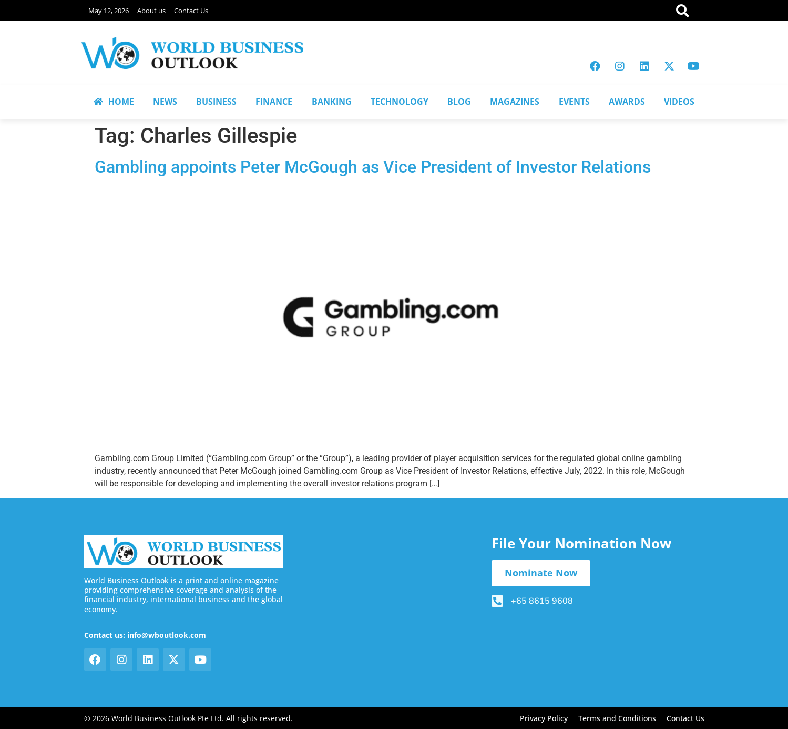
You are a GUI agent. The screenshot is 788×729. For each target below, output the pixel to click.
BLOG (459, 101)
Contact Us (191, 10)
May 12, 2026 (108, 10)
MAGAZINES (514, 101)
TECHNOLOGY (399, 101)
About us (151, 10)
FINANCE (273, 101)
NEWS (165, 101)
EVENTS (574, 101)
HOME (114, 101)
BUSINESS (216, 101)
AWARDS (627, 101)
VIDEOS (679, 101)
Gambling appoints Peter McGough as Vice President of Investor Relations (373, 167)
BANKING (332, 101)
